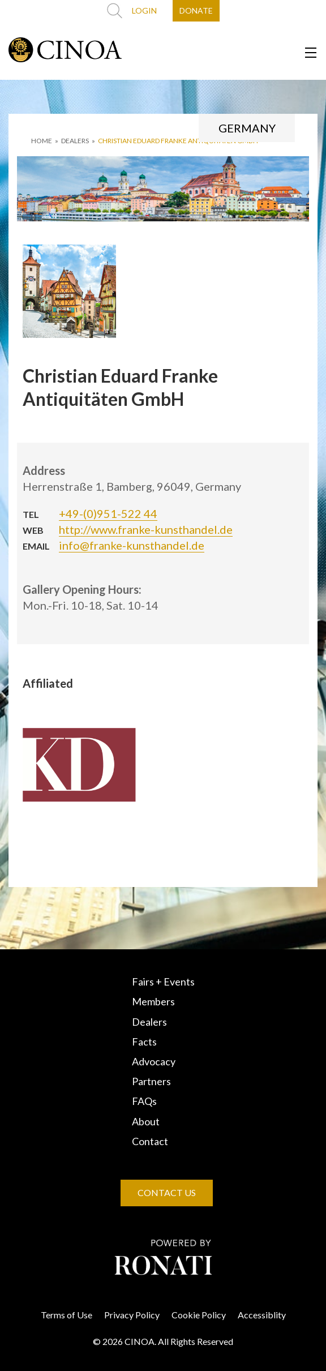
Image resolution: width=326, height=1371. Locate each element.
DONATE (196, 10)
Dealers (149, 1022)
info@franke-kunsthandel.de (131, 545)
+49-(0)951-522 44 (108, 513)
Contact (150, 1141)
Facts (144, 1041)
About (146, 1121)
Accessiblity (262, 1314)
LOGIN (144, 10)
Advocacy (153, 1061)
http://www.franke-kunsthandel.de (146, 529)
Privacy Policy (132, 1314)
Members (153, 1001)
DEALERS (75, 140)
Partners (151, 1081)
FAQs (144, 1101)
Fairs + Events (163, 981)
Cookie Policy (198, 1314)
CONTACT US (167, 1192)
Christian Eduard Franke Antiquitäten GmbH (178, 140)
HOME (41, 140)
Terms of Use (66, 1314)
